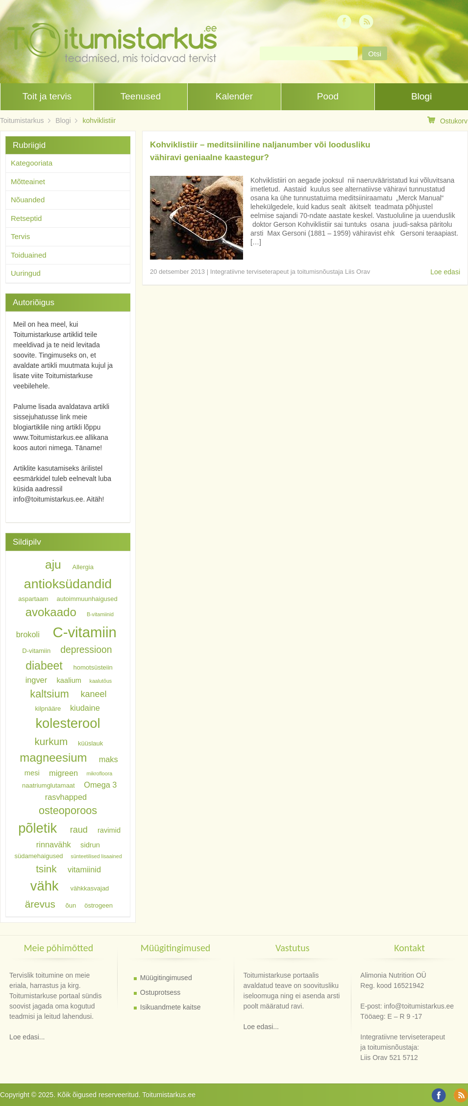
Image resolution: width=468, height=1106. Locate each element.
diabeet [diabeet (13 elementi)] (43, 665)
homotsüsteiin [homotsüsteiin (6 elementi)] (93, 667)
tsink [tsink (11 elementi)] (46, 868)
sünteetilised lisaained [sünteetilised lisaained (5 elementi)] (96, 856)
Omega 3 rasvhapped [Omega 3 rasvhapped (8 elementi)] (81, 790)
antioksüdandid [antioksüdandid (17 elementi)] (68, 584)
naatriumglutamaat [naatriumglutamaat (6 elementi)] (48, 785)
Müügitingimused (166, 978)
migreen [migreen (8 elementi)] (63, 772)
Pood (328, 96)
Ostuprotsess (160, 992)
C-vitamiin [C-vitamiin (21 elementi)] (84, 632)
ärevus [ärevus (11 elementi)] (40, 904)
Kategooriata (31, 163)
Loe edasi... (27, 1037)
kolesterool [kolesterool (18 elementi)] (67, 723)
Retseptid (26, 218)
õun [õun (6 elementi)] (71, 905)
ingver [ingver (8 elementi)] (36, 679)
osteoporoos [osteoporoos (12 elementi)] (68, 810)
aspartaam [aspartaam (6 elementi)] (33, 598)
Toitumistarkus (22, 120)
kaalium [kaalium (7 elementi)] (69, 680)
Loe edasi (445, 272)
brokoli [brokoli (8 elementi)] (28, 634)
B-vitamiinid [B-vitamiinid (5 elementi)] (100, 615)
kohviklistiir (99, 120)
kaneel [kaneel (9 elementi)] (93, 694)
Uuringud (26, 273)
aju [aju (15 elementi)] (53, 565)
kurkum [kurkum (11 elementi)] (51, 741)
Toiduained (29, 255)
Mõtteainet (28, 181)
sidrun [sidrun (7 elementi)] (90, 845)
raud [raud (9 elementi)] (79, 830)
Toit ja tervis (47, 96)
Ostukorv (447, 121)
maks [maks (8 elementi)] (108, 758)
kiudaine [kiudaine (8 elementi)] (85, 707)
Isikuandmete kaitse (170, 1007)
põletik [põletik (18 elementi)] (37, 828)
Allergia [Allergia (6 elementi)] (83, 567)
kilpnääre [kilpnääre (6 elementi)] (48, 708)
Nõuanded (28, 199)
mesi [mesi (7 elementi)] (32, 773)
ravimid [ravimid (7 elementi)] (109, 830)
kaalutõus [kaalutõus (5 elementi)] (101, 681)
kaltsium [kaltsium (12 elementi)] (49, 693)
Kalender (234, 96)
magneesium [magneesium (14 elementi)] (53, 757)
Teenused (141, 96)
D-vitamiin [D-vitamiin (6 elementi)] (36, 650)
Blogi (421, 96)
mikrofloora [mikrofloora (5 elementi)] (99, 773)
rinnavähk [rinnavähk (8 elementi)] (53, 844)
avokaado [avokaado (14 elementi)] (50, 612)
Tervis (20, 236)
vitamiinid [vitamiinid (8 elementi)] (84, 869)
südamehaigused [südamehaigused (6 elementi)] (39, 856)
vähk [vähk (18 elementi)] (44, 885)
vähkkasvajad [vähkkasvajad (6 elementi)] (90, 888)
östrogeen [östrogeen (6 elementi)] (98, 905)
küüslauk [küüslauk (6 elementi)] (90, 742)
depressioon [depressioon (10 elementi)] (86, 649)
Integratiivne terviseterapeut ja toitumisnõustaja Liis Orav (290, 271)
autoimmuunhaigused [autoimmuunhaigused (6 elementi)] (87, 598)
